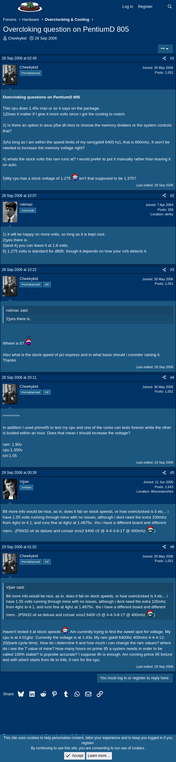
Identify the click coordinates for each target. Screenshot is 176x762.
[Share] (164, 58)
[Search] (170, 7)
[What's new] (160, 7)
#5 (172, 473)
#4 (172, 377)
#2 (172, 196)
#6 (172, 547)
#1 (172, 58)
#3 (172, 270)
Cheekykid (17, 38)
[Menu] (8, 7)
